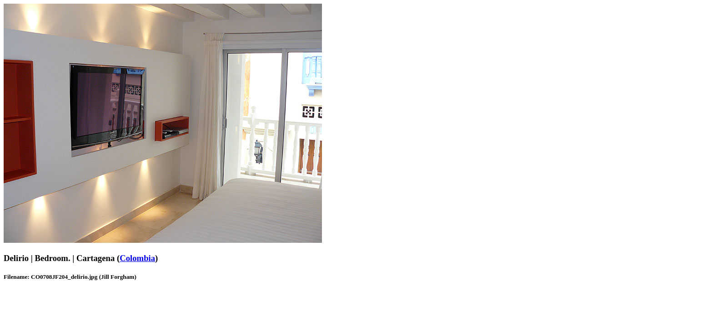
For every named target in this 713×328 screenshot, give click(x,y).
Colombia (137, 258)
